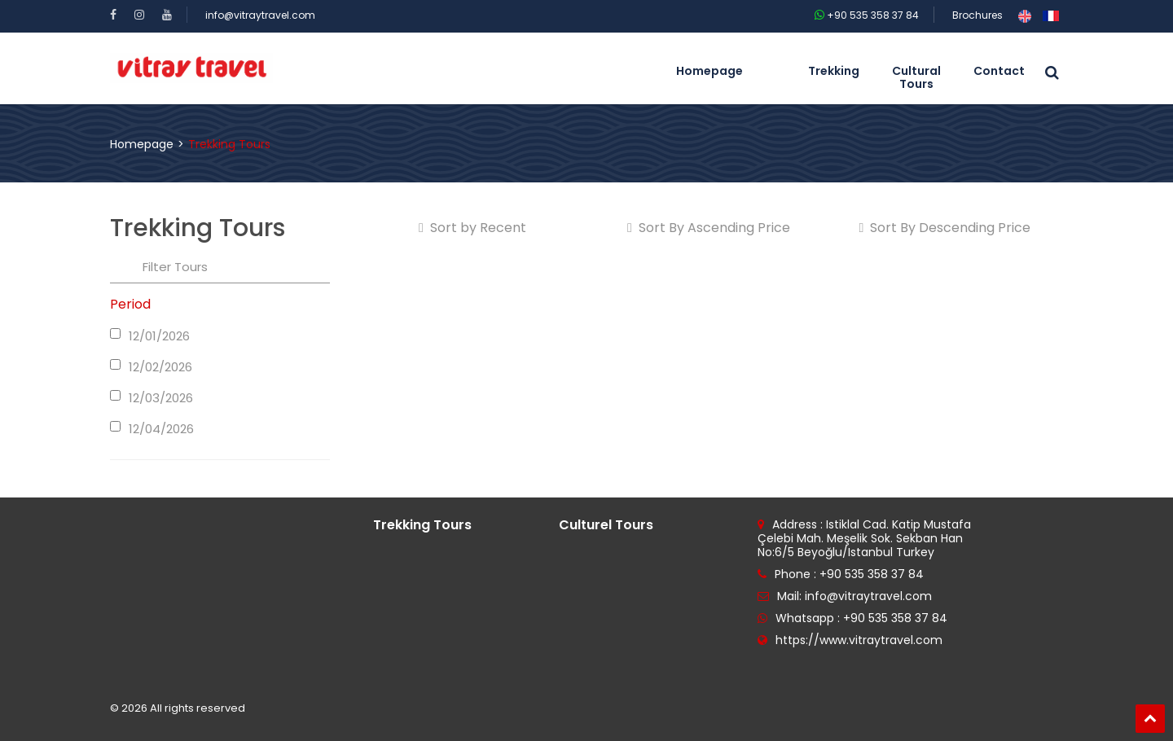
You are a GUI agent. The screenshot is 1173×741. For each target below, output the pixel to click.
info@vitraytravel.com (260, 15)
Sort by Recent (472, 228)
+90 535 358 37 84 (867, 15)
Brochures (977, 15)
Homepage (142, 144)
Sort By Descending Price (945, 228)
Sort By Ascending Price (708, 228)
